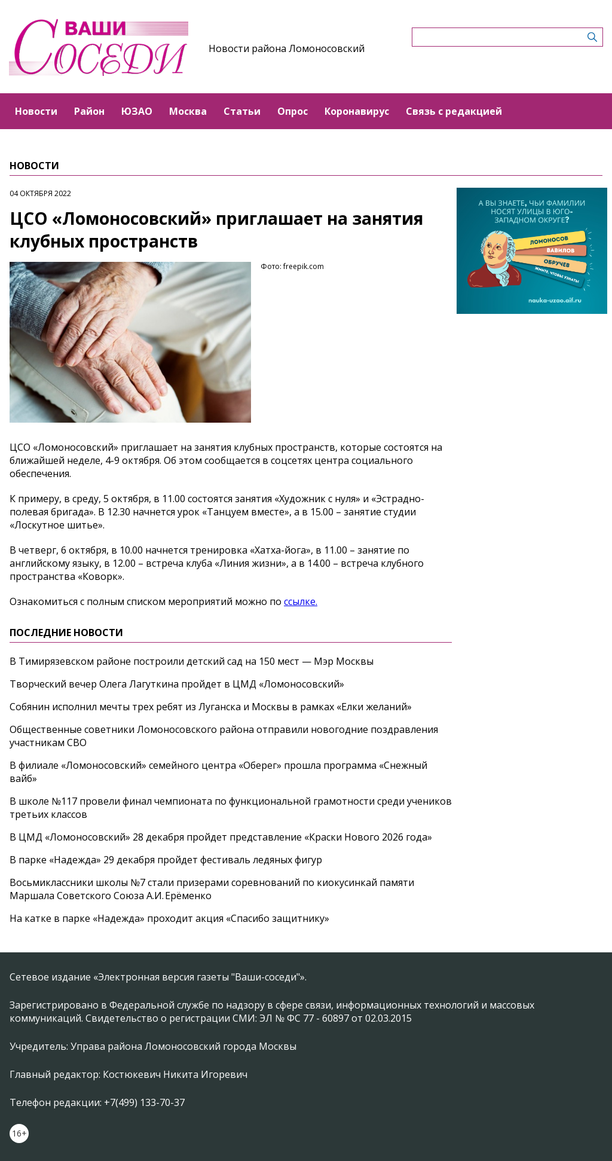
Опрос (292, 111)
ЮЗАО (136, 111)
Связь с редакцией (454, 111)
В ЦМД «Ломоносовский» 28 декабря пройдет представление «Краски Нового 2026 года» (221, 837)
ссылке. (300, 601)
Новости (36, 111)
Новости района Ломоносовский (287, 48)
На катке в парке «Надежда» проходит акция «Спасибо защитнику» (169, 918)
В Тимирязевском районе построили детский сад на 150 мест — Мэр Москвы (192, 661)
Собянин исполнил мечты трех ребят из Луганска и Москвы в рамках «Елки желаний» (211, 706)
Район (89, 111)
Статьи (242, 111)
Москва (188, 111)
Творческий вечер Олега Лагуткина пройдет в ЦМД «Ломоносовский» (177, 684)
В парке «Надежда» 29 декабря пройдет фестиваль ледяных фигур (166, 859)
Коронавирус (357, 111)
